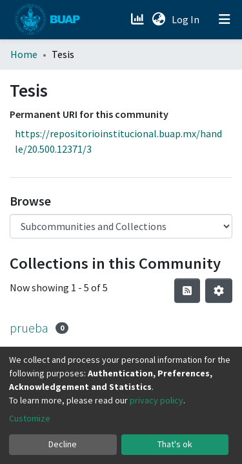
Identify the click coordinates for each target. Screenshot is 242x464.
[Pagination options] (218, 290)
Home (23, 54)
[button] (158, 19)
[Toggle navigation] (224, 19)
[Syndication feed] (187, 290)
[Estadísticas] (138, 19)
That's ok (174, 444)
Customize (29, 418)
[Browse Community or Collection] (121, 226)
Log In (187, 19)
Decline (62, 444)
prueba (29, 328)
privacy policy (156, 400)
